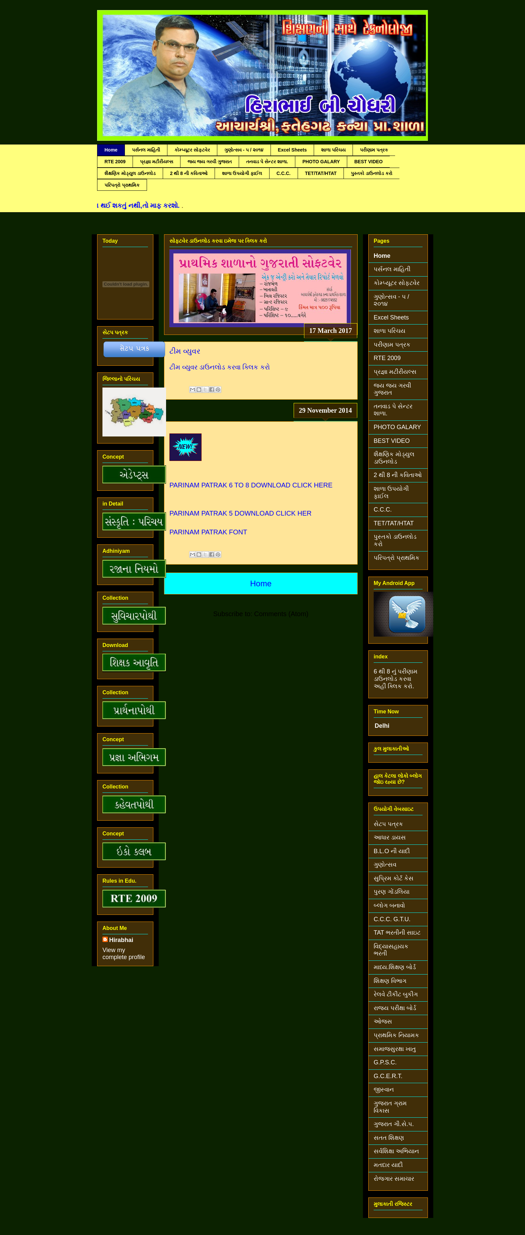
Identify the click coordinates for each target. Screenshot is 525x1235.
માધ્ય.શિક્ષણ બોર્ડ (395, 967)
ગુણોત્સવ (385, 864)
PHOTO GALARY (321, 161)
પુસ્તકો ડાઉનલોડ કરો (371, 173)
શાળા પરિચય (333, 150)
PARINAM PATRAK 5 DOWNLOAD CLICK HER (240, 513)
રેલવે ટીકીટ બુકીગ (396, 994)
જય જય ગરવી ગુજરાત (210, 161)
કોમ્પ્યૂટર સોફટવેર (192, 150)
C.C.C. (284, 173)
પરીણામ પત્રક (374, 150)
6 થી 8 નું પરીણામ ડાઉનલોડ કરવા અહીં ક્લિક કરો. (396, 678)
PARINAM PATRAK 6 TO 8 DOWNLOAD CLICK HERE (250, 485)
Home (111, 150)
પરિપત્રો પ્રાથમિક (122, 185)
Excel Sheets (292, 150)
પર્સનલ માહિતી (146, 150)
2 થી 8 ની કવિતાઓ (189, 173)
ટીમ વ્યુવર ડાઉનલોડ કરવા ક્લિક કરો (219, 367)
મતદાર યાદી (388, 1165)
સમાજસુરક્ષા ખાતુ (395, 1049)
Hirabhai (121, 940)
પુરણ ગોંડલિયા (391, 891)
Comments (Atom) (281, 614)
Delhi (382, 725)
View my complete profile (123, 953)
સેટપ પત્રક (388, 824)
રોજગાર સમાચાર (394, 1178)
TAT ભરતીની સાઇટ (397, 932)
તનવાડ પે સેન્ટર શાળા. (267, 161)
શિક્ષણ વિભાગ (390, 981)
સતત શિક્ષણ (389, 1137)
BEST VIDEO (368, 161)
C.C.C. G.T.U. (392, 919)
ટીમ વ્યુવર (184, 351)
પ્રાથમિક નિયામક (396, 1035)
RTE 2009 (115, 161)
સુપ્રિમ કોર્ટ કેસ (394, 878)
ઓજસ (383, 1021)
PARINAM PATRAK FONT (208, 532)
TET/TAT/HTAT (321, 173)
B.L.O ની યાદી (392, 851)
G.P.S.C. (385, 1062)
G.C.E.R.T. (388, 1076)
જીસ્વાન (384, 1089)
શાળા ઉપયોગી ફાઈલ (242, 173)
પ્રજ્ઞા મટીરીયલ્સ (156, 161)
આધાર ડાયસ (390, 837)
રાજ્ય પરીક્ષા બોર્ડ (395, 1008)
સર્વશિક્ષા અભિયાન (396, 1151)
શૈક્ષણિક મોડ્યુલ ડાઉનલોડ (130, 173)
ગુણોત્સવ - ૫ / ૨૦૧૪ (244, 150)
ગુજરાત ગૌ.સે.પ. (394, 1124)
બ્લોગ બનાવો (389, 905)
